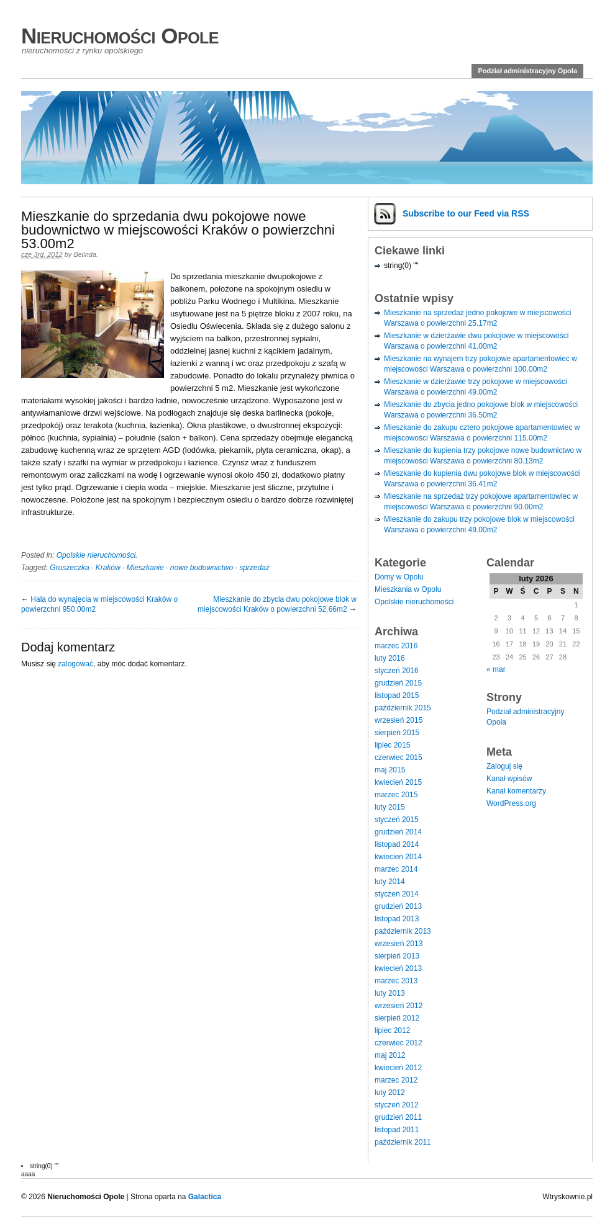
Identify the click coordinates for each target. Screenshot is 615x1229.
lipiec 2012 (392, 1030)
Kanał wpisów (509, 778)
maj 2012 (390, 1055)
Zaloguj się (504, 766)
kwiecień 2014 (398, 856)
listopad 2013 (397, 918)
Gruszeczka (69, 567)
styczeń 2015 (397, 819)
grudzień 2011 (398, 1117)
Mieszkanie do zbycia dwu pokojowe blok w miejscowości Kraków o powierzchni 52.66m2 (277, 604)
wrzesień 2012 (398, 1005)
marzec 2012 (396, 1080)
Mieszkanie (145, 567)
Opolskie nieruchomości (96, 555)
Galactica (204, 1196)
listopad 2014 (397, 844)
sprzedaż (254, 567)
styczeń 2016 (397, 670)
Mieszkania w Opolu (408, 589)
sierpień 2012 (397, 1018)
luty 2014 (390, 881)
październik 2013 (403, 931)
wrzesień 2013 (398, 943)
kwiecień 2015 (398, 782)
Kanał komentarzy (516, 791)
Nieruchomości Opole (120, 36)
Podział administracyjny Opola (527, 70)
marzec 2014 (396, 869)
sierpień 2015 (397, 732)
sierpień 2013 (397, 956)
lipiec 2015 (392, 745)
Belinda (84, 254)
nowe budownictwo (201, 567)
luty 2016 (390, 658)
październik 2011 (403, 1142)
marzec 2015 (396, 794)
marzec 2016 (396, 645)
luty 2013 (390, 993)
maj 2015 (390, 770)
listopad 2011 (397, 1129)
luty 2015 (390, 807)
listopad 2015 (397, 695)
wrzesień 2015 (398, 720)
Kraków (108, 567)
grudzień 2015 (398, 683)
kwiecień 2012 (398, 1067)
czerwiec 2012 (398, 1043)
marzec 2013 (396, 980)
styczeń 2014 (397, 894)
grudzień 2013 (398, 906)
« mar (496, 669)
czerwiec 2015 (398, 757)
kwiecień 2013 (398, 968)
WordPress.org (511, 803)
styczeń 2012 (397, 1105)
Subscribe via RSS (466, 213)
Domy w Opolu (399, 577)
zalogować (75, 663)
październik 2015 (403, 708)
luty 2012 (390, 1092)
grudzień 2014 (398, 832)
